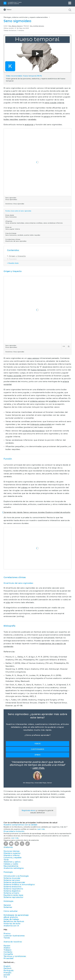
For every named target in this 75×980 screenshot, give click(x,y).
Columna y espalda (12, 857)
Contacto (8, 952)
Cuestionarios (37, 749)
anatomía (29, 124)
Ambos (37, 755)
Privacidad (8, 958)
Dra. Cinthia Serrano (37, 26)
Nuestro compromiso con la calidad (20, 825)
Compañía (8, 954)
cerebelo (32, 119)
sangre (46, 116)
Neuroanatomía (11, 866)
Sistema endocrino (12, 887)
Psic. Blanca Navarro (15, 26)
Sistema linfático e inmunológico (19, 884)
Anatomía (8, 847)
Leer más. (38, 768)
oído (8, 602)
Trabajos (7, 950)
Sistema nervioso (12, 880)
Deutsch (7, 968)
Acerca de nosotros (13, 942)
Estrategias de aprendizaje (16, 915)
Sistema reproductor (13, 897)
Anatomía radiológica (13, 868)
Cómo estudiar (11, 911)
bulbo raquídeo (11, 119)
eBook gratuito (11, 917)
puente (22, 119)
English (7, 966)
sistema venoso (37, 401)
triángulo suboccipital (40, 424)
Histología (8, 901)
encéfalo (53, 401)
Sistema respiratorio (13, 889)
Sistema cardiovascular (14, 882)
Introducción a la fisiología (16, 876)
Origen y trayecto (17, 256)
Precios (7, 933)
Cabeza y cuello (11, 864)
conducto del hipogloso (33, 431)
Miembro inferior (12, 855)
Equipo (7, 946)
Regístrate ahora (28, 810)
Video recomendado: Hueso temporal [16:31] (24, 76)
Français (7, 973)
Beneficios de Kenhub (14, 921)
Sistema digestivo (12, 891)
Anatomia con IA (11, 926)
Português (9, 970)
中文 (5, 977)
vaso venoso (33, 358)
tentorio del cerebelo (14, 94)
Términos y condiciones (15, 956)
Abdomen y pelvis (12, 862)
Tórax (6, 860)
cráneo (24, 487)
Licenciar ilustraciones (14, 936)
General (7, 905)
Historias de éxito (12, 923)
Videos (37, 743)
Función (13, 259)
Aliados (7, 948)
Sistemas (8, 907)
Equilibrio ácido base (13, 895)
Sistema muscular (12, 878)
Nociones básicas (12, 851)
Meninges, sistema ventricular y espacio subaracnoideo (26, 17)
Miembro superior (12, 853)
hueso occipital (14, 376)
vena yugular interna (54, 103)
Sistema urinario (11, 893)
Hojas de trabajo (11, 919)
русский (7, 975)
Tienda (7, 938)
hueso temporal (38, 370)
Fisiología (8, 872)
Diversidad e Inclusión (14, 831)
